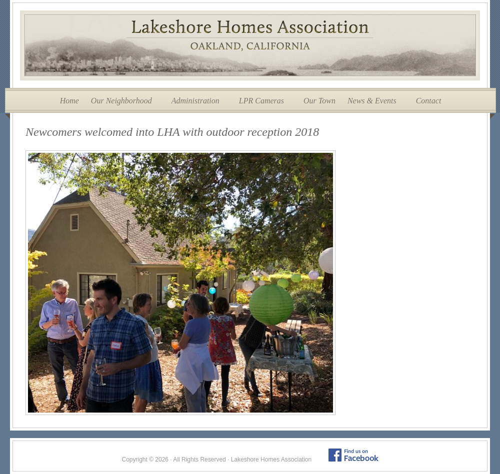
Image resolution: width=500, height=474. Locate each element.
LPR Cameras (261, 100)
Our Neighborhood (121, 100)
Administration (196, 100)
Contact (429, 100)
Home (69, 100)
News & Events (372, 100)
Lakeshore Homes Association (250, 45)
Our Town (320, 100)
